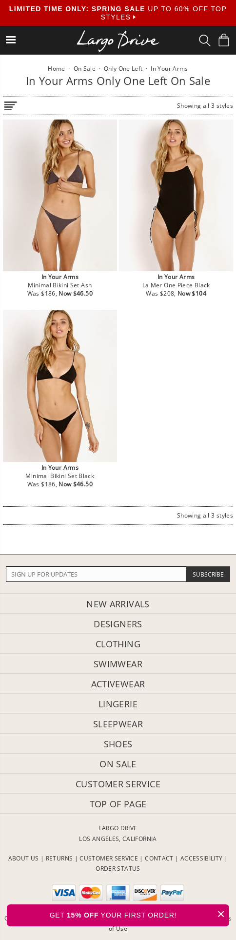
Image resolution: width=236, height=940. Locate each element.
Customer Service (118, 784)
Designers (118, 624)
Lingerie (118, 704)
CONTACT (159, 858)
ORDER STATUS (118, 868)
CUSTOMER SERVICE (108, 858)
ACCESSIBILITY (201, 858)
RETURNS (59, 858)
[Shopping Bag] (223, 40)
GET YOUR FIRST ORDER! (139, 913)
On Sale (118, 764)
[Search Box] (205, 40)
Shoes (118, 744)
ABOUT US (23, 858)
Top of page (118, 804)
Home (56, 68)
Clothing (118, 644)
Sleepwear (118, 724)
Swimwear (118, 664)
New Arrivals (117, 604)
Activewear (118, 684)
